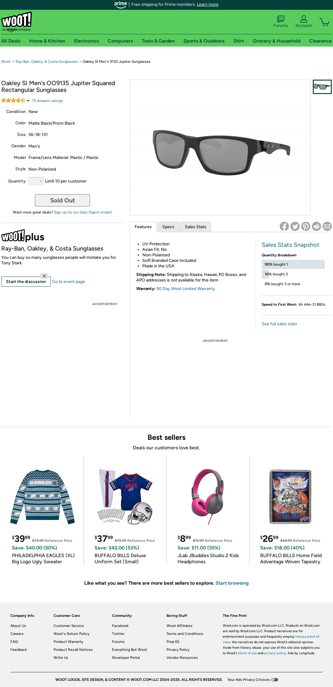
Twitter (118, 634)
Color (20, 123)
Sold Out (62, 200)
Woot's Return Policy (71, 634)
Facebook (120, 626)
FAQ (14, 642)
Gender (18, 146)
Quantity (17, 181)
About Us (18, 626)
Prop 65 (172, 642)
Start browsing (232, 583)
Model (20, 157)
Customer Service (69, 626)
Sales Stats (195, 226)
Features (143, 226)
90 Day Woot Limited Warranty (185, 288)
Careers (17, 634)
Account (303, 21)
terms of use (247, 653)
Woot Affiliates (179, 626)
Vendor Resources (182, 657)
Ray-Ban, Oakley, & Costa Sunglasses (47, 61)
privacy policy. (275, 653)
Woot (6, 61)
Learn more (208, 4)
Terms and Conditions (184, 634)
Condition (16, 111)
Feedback (18, 649)
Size (21, 134)
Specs (168, 226)
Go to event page (68, 281)
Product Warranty (68, 642)
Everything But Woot (129, 649)
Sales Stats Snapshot (291, 244)
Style (20, 169)
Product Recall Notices (73, 649)
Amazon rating (47, 101)
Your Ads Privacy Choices (248, 680)
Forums (280, 21)
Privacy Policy (177, 649)
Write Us (61, 657)
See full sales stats (279, 324)
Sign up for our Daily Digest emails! (83, 212)
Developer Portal (126, 657)
